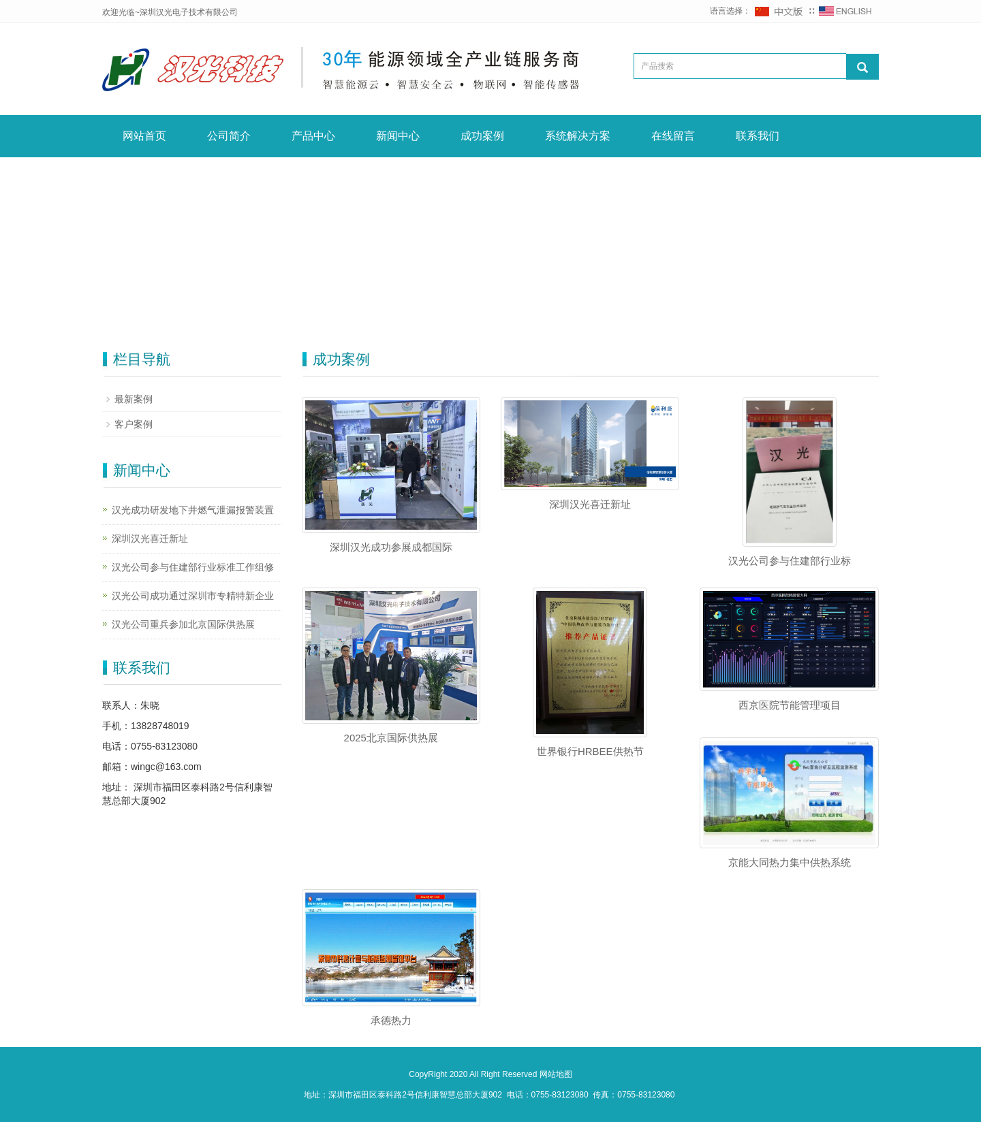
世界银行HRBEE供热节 (590, 751)
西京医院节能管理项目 (789, 705)
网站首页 (144, 136)
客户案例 (133, 424)
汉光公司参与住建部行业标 (789, 560)
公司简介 (229, 136)
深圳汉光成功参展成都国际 (391, 547)
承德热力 (391, 1020)
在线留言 (673, 136)
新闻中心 (398, 136)
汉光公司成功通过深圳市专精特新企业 (193, 595)
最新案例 (133, 399)
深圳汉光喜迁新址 (590, 504)
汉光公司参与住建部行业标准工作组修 (193, 567)
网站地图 (556, 1074)
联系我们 (757, 136)
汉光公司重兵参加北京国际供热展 (183, 624)
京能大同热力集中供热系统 (789, 862)
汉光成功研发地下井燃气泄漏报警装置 (193, 509)
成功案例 (482, 136)
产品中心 (313, 136)
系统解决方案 (577, 136)
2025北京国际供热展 (391, 737)
